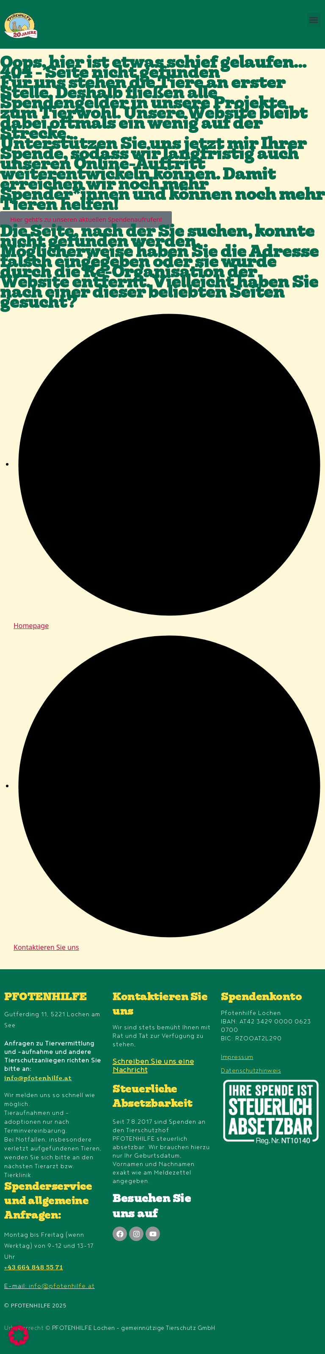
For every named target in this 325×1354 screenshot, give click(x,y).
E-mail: (49, 1286)
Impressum (237, 1057)
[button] (314, 20)
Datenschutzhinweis (251, 1070)
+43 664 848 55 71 (33, 1268)
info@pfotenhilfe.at (38, 1079)
